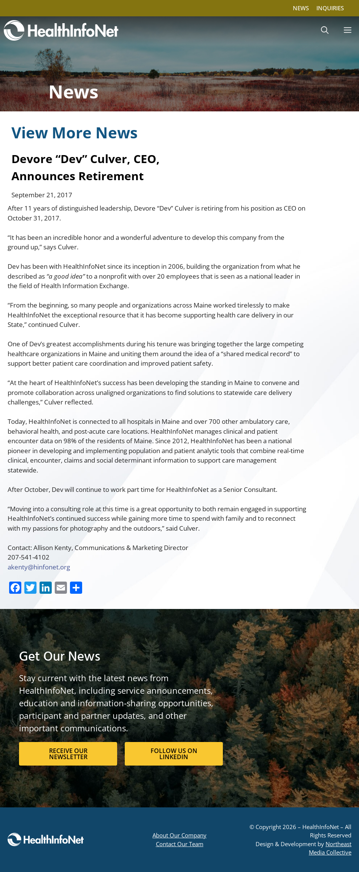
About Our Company (179, 835)
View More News (74, 132)
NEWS (301, 8)
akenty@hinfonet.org (39, 567)
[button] (324, 30)
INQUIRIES (330, 8)
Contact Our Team (179, 844)
